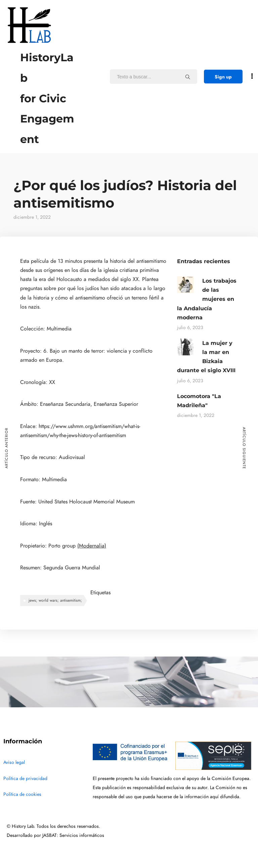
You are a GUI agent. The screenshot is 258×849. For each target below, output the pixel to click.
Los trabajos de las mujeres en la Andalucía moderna (206, 299)
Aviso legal (14, 762)
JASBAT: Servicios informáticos (73, 835)
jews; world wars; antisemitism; (55, 600)
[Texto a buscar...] (188, 76)
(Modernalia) (91, 546)
